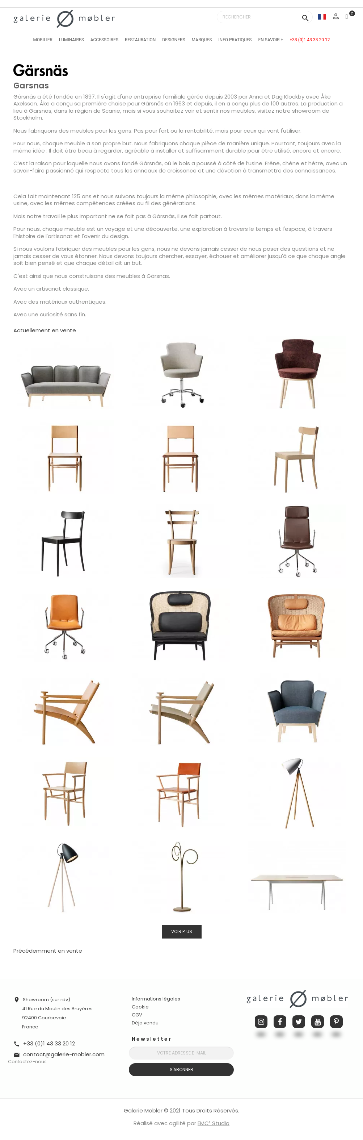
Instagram (261, 1021)
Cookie (140, 1007)
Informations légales (156, 998)
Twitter (298, 1021)
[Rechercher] (265, 17)
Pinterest (336, 1021)
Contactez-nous (27, 1061)
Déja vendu (145, 1022)
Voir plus (181, 931)
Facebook (280, 1021)
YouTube (317, 1021)
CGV (137, 1014)
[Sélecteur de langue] (322, 16)
